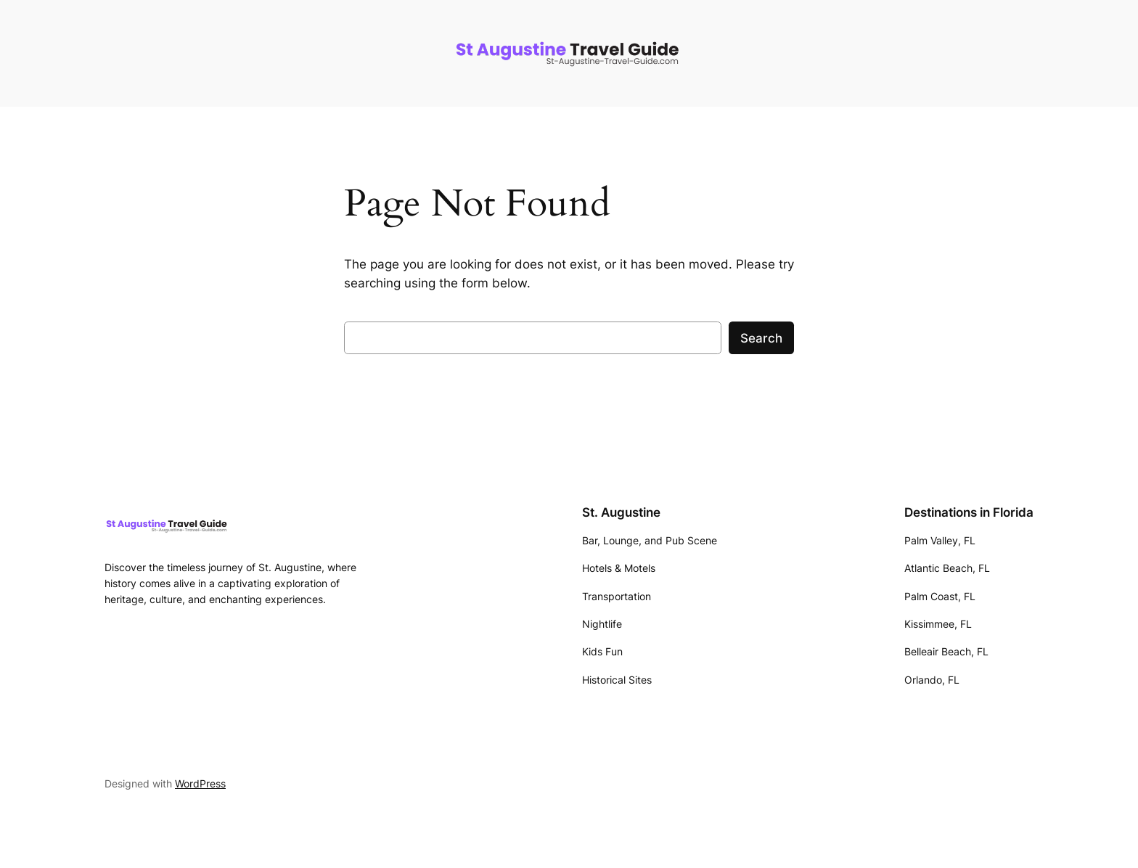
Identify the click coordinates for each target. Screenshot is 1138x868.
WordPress (200, 783)
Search (761, 338)
